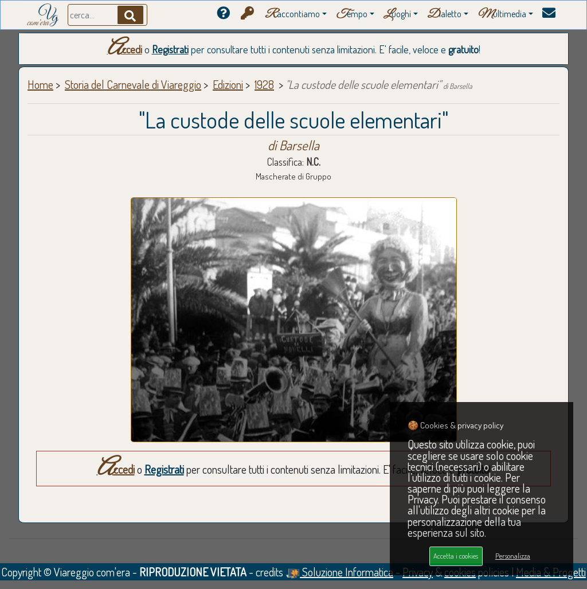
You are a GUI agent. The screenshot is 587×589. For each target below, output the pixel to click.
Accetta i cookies (455, 555)
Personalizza (512, 555)
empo (351, 14)
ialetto (444, 14)
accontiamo (292, 14)
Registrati (170, 49)
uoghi (397, 14)
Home (40, 84)
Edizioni (228, 84)
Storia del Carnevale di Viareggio (133, 84)
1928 (264, 84)
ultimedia (502, 14)
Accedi (124, 49)
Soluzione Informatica (339, 571)
